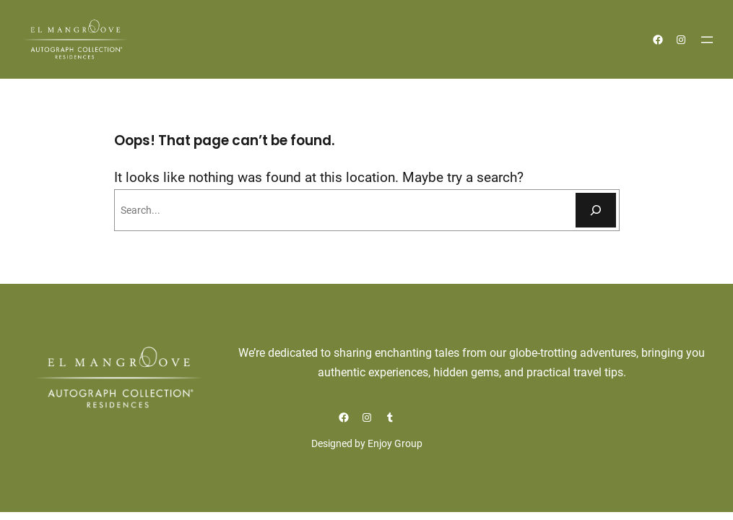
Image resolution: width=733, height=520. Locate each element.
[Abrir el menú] (707, 39)
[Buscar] (596, 210)
